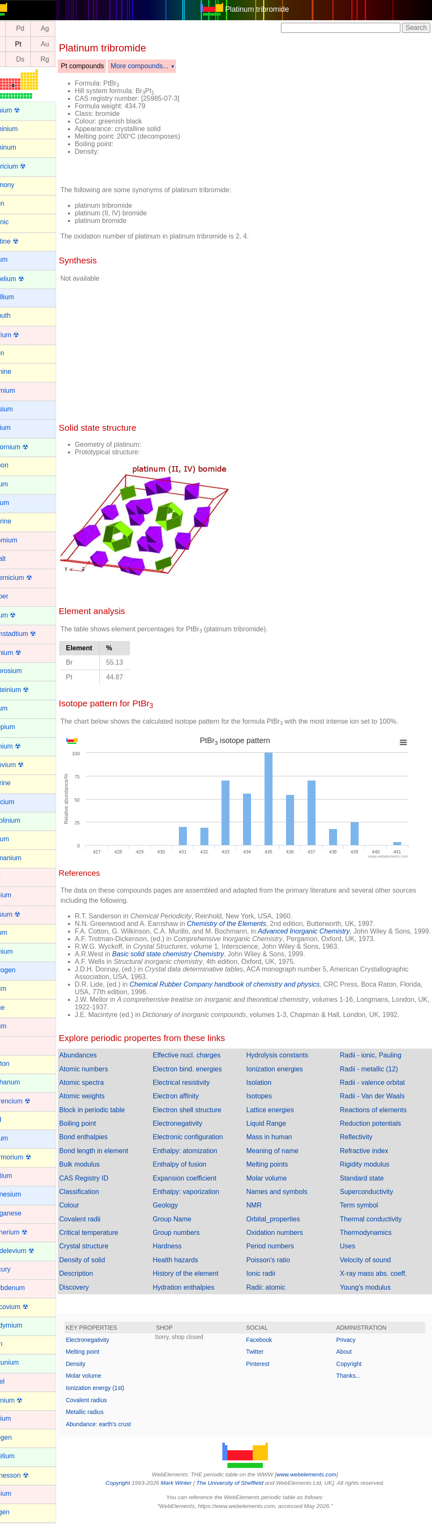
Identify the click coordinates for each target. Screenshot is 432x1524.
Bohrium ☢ (22, 334)
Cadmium (20, 390)
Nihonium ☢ (24, 1400)
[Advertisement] (318, 125)
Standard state (367, 1185)
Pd (40, 28)
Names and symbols (286, 1199)
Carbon (17, 465)
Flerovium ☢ (24, 764)
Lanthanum (23, 1082)
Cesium (17, 502)
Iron (12, 1044)
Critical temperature (108, 1240)
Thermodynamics (371, 1240)
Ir (16, 44)
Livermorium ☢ (28, 1157)
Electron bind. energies (202, 1076)
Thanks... (353, 1383)
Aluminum (21, 147)
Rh (15, 28)
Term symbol (364, 1212)
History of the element (200, 1281)
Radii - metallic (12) (374, 1076)
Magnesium (23, 1194)
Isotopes (268, 1103)
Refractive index (369, 1158)
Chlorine (18, 521)
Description (96, 1281)
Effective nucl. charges (201, 1062)
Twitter (264, 1359)
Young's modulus (370, 1295)
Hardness (181, 1253)
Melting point (102, 1359)
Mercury (18, 1269)
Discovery (93, 1295)
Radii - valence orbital (377, 1090)
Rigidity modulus (369, 1171)
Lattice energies (280, 1117)
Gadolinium (23, 820)
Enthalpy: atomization (199, 1158)
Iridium (16, 1026)
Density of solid (102, 1267)
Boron (15, 353)
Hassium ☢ (23, 914)
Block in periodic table (112, 1117)
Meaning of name (282, 1158)
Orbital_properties (283, 1226)
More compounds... (159, 66)
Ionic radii (270, 1281)
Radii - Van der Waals (377, 1103)
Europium (20, 726)
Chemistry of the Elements (246, 923)
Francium (20, 801)
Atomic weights (101, 1103)
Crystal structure (103, 1253)
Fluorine (18, 782)
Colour (89, 1212)
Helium (16, 932)
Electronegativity (192, 1131)
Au (64, 44)
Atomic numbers (103, 1076)
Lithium (17, 1138)
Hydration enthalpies (198, 1295)
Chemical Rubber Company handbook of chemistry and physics (244, 991)
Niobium (18, 1418)
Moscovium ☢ (27, 1306)
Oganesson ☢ (27, 1475)
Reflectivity (361, 1144)
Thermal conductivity (376, 1226)
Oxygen (17, 1512)
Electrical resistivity (195, 1090)
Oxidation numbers (284, 1240)
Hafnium (18, 895)
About (349, 1359)
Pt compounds (102, 66)
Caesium (19, 409)
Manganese (23, 1213)
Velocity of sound (370, 1267)
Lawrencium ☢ (28, 1101)
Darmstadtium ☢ (31, 633)
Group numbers (190, 1240)
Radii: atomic (275, 1295)
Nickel (15, 1381)
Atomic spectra (101, 1090)
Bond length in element (113, 1158)
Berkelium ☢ (25, 278)
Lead (13, 1119)
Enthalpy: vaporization (200, 1199)
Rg (64, 59)
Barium (16, 259)
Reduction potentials (375, 1131)
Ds (40, 59)
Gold (13, 876)
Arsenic (17, 221)
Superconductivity (371, 1199)
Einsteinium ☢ (27, 689)
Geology (180, 1212)
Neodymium (24, 1325)
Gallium (17, 838)
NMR (263, 1212)
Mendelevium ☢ (30, 1250)
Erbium (16, 708)
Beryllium (20, 297)
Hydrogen (20, 970)
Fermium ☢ (23, 746)
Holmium (19, 951)
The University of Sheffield (240, 1490)
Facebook (269, 1347)
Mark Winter (185, 1490)
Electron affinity (190, 1103)
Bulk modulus (99, 1171)
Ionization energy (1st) (115, 1395)
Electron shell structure (201, 1117)
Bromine (18, 371)
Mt (15, 59)
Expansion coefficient (199, 1185)
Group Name (186, 1226)
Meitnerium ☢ (26, 1232)
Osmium (18, 1493)
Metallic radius (104, 1419)
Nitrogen (18, 1437)
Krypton (17, 1063)
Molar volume (276, 1185)
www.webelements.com (316, 1482)
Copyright (354, 1371)
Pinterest (267, 1371)
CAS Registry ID (103, 1185)
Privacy (351, 1347)
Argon (15, 203)
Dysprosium (23, 670)
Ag (64, 28)
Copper (17, 596)
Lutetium (19, 1175)
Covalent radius (106, 1407)
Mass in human (279, 1144)
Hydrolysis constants (287, 1062)
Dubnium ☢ (23, 652)
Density (95, 1371)
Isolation (268, 1090)
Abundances (97, 1062)
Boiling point (97, 1131)
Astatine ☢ (22, 241)
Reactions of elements (378, 1117)
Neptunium (22, 1362)
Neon (14, 1343)
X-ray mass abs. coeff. (378, 1281)
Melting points (277, 1171)
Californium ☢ (27, 447)
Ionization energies (284, 1076)
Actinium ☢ (23, 110)
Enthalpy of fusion (194, 1171)
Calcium (18, 427)
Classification (99, 1199)
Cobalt (15, 558)
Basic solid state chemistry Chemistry (188, 961)
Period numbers (280, 1253)
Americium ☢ (26, 166)
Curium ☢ (20, 615)
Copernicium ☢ (28, 577)
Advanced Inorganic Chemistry (324, 931)
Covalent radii (99, 1226)
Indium (16, 988)
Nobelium (20, 1456)
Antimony (20, 184)
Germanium (23, 857)
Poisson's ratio (278, 1267)
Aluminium (22, 128)
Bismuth (18, 315)
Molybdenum (25, 1287)
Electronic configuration (202, 1144)
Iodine (15, 1007)
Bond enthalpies (103, 1144)
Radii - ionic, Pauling (375, 1062)
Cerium (17, 484)
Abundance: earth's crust (118, 1431)
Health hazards (190, 1267)
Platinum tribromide (267, 9)
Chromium (21, 540)
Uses (352, 1253)
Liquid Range (276, 1131)
